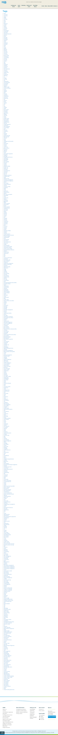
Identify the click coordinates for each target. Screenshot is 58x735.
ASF (4, 99)
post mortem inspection (8, 339)
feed (4, 92)
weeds (5, 142)
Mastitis (5, 278)
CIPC (4, 522)
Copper (5, 215)
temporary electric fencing (9, 544)
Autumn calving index (8, 587)
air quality (6, 427)
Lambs (5, 352)
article (5, 421)
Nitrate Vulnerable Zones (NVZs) (10, 334)
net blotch (6, 169)
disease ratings (7, 612)
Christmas (6, 54)
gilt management (7, 651)
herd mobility (6, 275)
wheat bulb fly (6, 192)
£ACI (4, 602)
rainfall (5, 498)
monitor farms (6, 391)
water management (7, 359)
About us (5, 709)
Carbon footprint (7, 234)
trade (5, 412)
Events (43, 6)
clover (5, 152)
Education (5, 713)
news (5, 394)
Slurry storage (6, 598)
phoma (5, 182)
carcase (5, 641)
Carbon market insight (8, 677)
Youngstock (6, 620)
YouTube (42, 719)
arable (5, 371)
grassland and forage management (10, 464)
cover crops (6, 500)
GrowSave (6, 616)
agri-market (6, 555)
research (5, 70)
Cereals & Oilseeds (7, 383)
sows (5, 453)
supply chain (6, 72)
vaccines (5, 345)
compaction (6, 221)
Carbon (5, 670)
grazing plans (6, 338)
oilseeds (5, 373)
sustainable (6, 31)
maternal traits (6, 356)
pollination (6, 550)
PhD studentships (7, 490)
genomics (5, 564)
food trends (6, 393)
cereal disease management (9, 568)
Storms (5, 687)
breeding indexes (7, 283)
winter (5, 116)
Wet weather (6, 685)
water (5, 45)
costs (5, 353)
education (6, 32)
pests (5, 139)
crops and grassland (8, 574)
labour (5, 552)
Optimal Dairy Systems (8, 409)
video (5, 430)
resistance (6, 66)
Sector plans (19, 6)
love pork (5, 634)
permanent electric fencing (9, 543)
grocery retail (6, 55)
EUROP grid (6, 289)
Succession (6, 553)
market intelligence (7, 362)
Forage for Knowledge (8, 589)
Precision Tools (6, 643)
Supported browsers (32, 715)
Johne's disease (7, 487)
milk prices (6, 243)
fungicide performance (8, 157)
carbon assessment (7, 432)
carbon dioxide (6, 654)
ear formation (6, 127)
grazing (5, 310)
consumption (6, 57)
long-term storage (7, 230)
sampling (5, 94)
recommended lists (7, 481)
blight (5, 629)
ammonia (5, 470)
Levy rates (6, 52)
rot (4, 529)
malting (5, 232)
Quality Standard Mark (8, 599)
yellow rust (6, 168)
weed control (6, 324)
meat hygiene (6, 400)
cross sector (6, 468)
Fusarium (5, 226)
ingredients (6, 615)
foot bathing (6, 572)
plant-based (6, 444)
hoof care (5, 272)
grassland (6, 367)
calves (5, 296)
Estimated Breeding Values (9, 621)
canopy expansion (7, 124)
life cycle (5, 130)
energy (5, 78)
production (6, 74)
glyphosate (6, 201)
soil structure (6, 331)
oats (4, 106)
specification (6, 290)
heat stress (6, 240)
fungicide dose (6, 176)
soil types (5, 330)
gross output (6, 109)
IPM (4, 473)
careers (5, 61)
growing (5, 308)
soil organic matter (7, 376)
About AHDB (50, 6)
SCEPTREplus (6, 378)
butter (5, 513)
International (6, 411)
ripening (5, 115)
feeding (5, 50)
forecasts (5, 508)
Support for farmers (7, 723)
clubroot (5, 137)
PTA (4, 256)
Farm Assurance (7, 656)
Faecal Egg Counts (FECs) (8, 317)
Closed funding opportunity (9, 689)
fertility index (6, 252)
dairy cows (6, 663)
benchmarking (6, 245)
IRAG (5, 478)
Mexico (5, 457)
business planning (7, 579)
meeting (5, 438)
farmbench (6, 396)
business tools (6, 435)
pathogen (5, 156)
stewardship (6, 81)
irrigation (5, 358)
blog (4, 510)
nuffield (5, 578)
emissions (6, 471)
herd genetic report (7, 619)
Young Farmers (7, 583)
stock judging (6, 582)
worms (5, 314)
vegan (5, 16)
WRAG (5, 202)
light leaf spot (6, 136)
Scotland (5, 406)
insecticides (6, 479)
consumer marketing (8, 590)
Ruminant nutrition (7, 489)
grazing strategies (7, 336)
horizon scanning (7, 88)
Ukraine (5, 100)
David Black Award (7, 534)
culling (5, 312)
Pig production (6, 524)
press (5, 420)
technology (6, 416)
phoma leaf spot (7, 135)
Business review (7, 624)
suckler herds (6, 541)
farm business (6, 426)
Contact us (55, 6)
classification (6, 286)
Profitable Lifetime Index (8, 600)
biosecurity (6, 98)
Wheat (5, 211)
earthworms (6, 370)
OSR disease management (9, 565)
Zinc (4, 217)
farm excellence (7, 68)
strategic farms (7, 390)
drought (5, 434)
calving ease (6, 253)
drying (5, 229)
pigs (4, 436)
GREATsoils (6, 360)
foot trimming (6, 273)
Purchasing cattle (7, 260)
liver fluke (5, 315)
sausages (5, 443)
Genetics (5, 250)
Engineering (6, 523)
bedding (5, 447)
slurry (5, 506)
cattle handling (7, 291)
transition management (8, 309)
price (5, 238)
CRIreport (5, 540)
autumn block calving (8, 246)
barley (5, 482)
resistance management (8, 179)
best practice (6, 488)
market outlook (6, 533)
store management (7, 556)
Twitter (41, 716)
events (5, 484)
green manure (6, 148)
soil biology (6, 332)
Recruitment (6, 537)
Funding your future (13, 6)
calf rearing (6, 532)
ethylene (5, 518)
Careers (4, 710)
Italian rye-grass (7, 203)
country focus (6, 559)
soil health (6, 375)
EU (4, 625)
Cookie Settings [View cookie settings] (2, 733)
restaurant (6, 474)
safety (5, 293)
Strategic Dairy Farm (7, 466)
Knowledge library (35, 6)
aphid (5, 382)
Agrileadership (6, 673)
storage (5, 145)
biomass (5, 133)
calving (5, 301)
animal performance (8, 639)
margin (5, 244)
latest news (6, 446)
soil (4, 80)
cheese (5, 445)
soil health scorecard (8, 622)
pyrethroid (6, 191)
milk (4, 392)
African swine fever (7, 480)
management (6, 455)
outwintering (6, 665)
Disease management (8, 577)
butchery (5, 592)
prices (5, 89)
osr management (7, 584)
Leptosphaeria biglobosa (8, 180)
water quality (6, 365)
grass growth (6, 335)
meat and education (7, 33)
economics (6, 647)
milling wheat (6, 472)
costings (5, 343)
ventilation (6, 42)
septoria (5, 165)
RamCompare (6, 463)
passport (5, 162)
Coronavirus (6, 662)
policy (5, 548)
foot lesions (6, 267)
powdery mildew (7, 166)
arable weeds (6, 408)
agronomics (6, 113)
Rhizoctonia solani (7, 609)
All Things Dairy (7, 635)
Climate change (7, 236)
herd (5, 456)
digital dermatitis (7, 266)
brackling (5, 111)
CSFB (5, 189)
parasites (5, 306)
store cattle (6, 581)
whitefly (5, 460)
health (5, 18)
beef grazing (6, 637)
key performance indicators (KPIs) (10, 328)
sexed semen (6, 297)
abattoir (5, 91)
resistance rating (7, 186)
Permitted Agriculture (8, 667)
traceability (6, 423)
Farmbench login (6, 720)
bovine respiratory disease (9, 494)
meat (5, 397)
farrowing (5, 39)
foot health (6, 617)
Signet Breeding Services (8, 348)
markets (5, 107)
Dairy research (6, 261)
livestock (5, 67)
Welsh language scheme (33, 717)
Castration (6, 657)
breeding (5, 38)
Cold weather (6, 681)
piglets (5, 48)
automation (6, 379)
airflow (5, 525)
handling (5, 318)
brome (5, 205)
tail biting (5, 84)
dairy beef (6, 295)
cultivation (6, 222)
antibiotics (6, 402)
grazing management (8, 354)
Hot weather (6, 682)
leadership (6, 575)
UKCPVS (5, 185)
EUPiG (5, 462)
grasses (5, 151)
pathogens (6, 595)
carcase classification (8, 492)
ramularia (6, 171)
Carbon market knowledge (9, 676)
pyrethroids (6, 197)
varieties (5, 465)
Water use (6, 497)
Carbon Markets (7, 674)
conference (6, 413)
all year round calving (8, 248)
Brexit (5, 36)
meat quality (6, 405)
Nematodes (6, 195)
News (46, 6)
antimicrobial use (7, 449)
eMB (4, 63)
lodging (5, 114)
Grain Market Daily (7, 633)
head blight (6, 159)
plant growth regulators (8, 153)
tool (4, 62)
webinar (5, 428)
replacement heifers (7, 313)
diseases (5, 374)
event (5, 429)
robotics (5, 425)
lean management (7, 664)
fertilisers (5, 333)
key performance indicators (9, 249)
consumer (6, 14)
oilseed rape (6, 377)
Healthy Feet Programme (8, 263)
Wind (5, 688)
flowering (5, 160)
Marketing (23, 5)
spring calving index (7, 601)
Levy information (6, 716)
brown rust (6, 167)
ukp (4, 605)
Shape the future (6, 727)
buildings (5, 44)
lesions (5, 569)
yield (5, 128)
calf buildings (6, 239)
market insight (6, 87)
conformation (6, 287)
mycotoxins (6, 158)
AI (4, 512)
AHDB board (6, 610)
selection (5, 288)
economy (5, 28)
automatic (6, 223)
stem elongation (7, 126)
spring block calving (7, 247)
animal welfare (6, 292)
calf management (7, 404)
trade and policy (7, 671)
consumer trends (7, 386)
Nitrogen (5, 218)
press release (6, 439)
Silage (5, 269)
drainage (5, 307)
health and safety (7, 366)
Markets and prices (29, 6)
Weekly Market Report (8, 631)
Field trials (6, 659)
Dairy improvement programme (10, 516)
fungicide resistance (7, 175)
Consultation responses (8, 712)
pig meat (5, 644)
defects (5, 531)
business (5, 59)
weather (5, 585)
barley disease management (9, 567)
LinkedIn (42, 718)
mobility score (6, 276)
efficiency (5, 75)
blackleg (5, 526)
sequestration (6, 237)
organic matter (6, 369)
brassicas (5, 149)
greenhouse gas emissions (9, 235)
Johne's (5, 593)
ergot (5, 177)
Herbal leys (6, 648)
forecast (5, 93)
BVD (4, 546)
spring (5, 117)
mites (5, 196)
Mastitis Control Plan (8, 264)
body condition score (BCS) (9, 300)
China (5, 538)
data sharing (6, 403)
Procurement (5, 717)
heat (4, 46)
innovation (6, 71)
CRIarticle (5, 547)
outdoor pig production (8, 469)
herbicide (5, 503)
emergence (6, 131)
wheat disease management (9, 566)
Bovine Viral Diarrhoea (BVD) (9, 486)
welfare (5, 40)
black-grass (6, 143)
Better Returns (6, 561)
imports (5, 90)
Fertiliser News (6, 678)
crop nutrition (6, 341)
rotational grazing (7, 496)
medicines (6, 64)
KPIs (4, 410)
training (5, 58)
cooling (5, 228)
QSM (5, 384)
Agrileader (6, 672)
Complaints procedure (21, 709)
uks (4, 607)
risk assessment (7, 82)
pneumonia (6, 305)
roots (5, 132)
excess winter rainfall (8, 570)
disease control (7, 521)
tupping (5, 357)
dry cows (5, 279)
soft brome (6, 209)
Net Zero (5, 668)
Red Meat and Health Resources (7, 725)
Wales (5, 414)
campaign (6, 475)
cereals (5, 163)
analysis (5, 505)
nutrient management (8, 323)
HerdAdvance (6, 517)
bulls (5, 281)
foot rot (5, 174)
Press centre (41, 710)
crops (5, 422)
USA (4, 104)
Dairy (5, 13)
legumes (5, 150)
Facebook (42, 715)
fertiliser (5, 213)
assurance (6, 97)
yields (5, 108)
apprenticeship (7, 514)
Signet (5, 284)
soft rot (5, 527)
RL (4, 105)
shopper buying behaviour (9, 458)
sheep (5, 483)
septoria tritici (6, 178)
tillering (5, 123)
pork (4, 22)
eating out (6, 399)
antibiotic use (6, 344)
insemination (6, 280)
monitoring (6, 558)
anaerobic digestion (7, 655)
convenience (6, 56)
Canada (5, 102)
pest (4, 499)
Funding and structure (7, 715)
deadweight (6, 347)
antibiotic (5, 65)
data (4, 395)
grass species (6, 326)
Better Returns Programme (9, 628)
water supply (6, 611)
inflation (5, 27)
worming (5, 37)
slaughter (5, 448)
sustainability (6, 551)
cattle (5, 304)
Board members (7, 603)
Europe (5, 530)
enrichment (6, 83)
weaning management (8, 322)
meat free (5, 15)
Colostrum (6, 262)
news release (6, 419)
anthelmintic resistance (8, 316)
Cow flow (5, 274)
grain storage (6, 161)
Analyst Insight (6, 630)
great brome (6, 204)
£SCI (4, 255)
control (5, 520)
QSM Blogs (6, 608)
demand (5, 219)
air (4, 76)
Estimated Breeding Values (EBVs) (10, 282)
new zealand (6, 557)
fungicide (5, 154)
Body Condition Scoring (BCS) (9, 351)
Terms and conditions (32, 712)
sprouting (5, 110)
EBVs (5, 298)
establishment (6, 122)
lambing (5, 349)
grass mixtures (6, 327)
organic (5, 198)
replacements (6, 321)
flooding (5, 646)
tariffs (5, 594)
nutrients (5, 220)
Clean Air (5, 613)
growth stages (6, 118)
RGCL (5, 618)
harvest (5, 144)
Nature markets (7, 680)
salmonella (6, 652)
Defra (5, 477)
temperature (6, 96)
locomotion (6, 258)
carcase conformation (8, 257)
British (5, 417)
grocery (5, 29)
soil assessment (7, 368)
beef (4, 20)
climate (5, 669)
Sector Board (6, 535)
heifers (5, 319)
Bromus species (7, 206)
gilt (4, 454)
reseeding (6, 325)
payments (6, 549)
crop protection (7, 364)
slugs (5, 140)
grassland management (8, 350)
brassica (5, 227)
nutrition (5, 53)
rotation (5, 134)
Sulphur (5, 212)
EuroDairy (6, 431)
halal (5, 437)
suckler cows (6, 299)
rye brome (6, 210)
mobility (5, 271)
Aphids (5, 193)
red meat (5, 19)
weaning (5, 49)
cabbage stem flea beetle (8, 141)
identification (6, 515)
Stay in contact (52, 716)
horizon (5, 73)
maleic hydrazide (7, 627)
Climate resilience (7, 686)
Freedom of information (21, 710)
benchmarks (6, 119)
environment (6, 30)
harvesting (6, 342)
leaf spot (5, 172)
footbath (5, 563)
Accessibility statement (32, 710)
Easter (5, 26)
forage (5, 270)
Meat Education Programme (9, 645)
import (5, 596)
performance (6, 452)
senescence (6, 125)
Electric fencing (7, 542)
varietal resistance (7, 184)
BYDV (5, 188)
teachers (5, 35)
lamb (5, 21)
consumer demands (7, 636)
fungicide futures (7, 501)
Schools (5, 586)
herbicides (6, 200)
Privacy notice (19, 713)
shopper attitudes (7, 418)
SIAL (4, 604)
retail (5, 388)
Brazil (5, 101)
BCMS (5, 642)
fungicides (6, 187)
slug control (6, 361)
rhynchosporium (7, 170)
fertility (5, 302)
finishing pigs (6, 653)
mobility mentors (7, 591)
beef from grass (7, 576)
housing (5, 79)
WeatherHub (6, 509)
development (6, 120)
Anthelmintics (6, 491)
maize (5, 340)
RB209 (5, 442)
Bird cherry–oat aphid (8, 194)
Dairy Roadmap (7, 661)
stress (5, 47)
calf (4, 401)
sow (4, 451)
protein (5, 24)
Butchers (5, 626)
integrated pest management (9, 504)
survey (5, 539)
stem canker (6, 183)
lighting (5, 495)
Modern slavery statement (22, 712)
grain (5, 224)
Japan (5, 560)
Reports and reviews (7, 719)
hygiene (5, 85)
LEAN (5, 380)
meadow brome (7, 208)
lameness (5, 265)
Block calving (6, 573)
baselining (6, 679)
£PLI (4, 254)
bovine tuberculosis (7, 660)
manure (5, 214)
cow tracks (6, 638)
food (4, 385)
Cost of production (7, 241)
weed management (7, 440)
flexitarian (6, 23)
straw (5, 41)
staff (4, 650)
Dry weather (6, 683)
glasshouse (6, 461)
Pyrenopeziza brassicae (8, 507)
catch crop (6, 146)
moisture (5, 231)
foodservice (6, 387)
